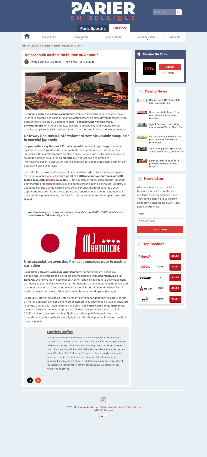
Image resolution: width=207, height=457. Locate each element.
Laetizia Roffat (60, 332)
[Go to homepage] (27, 37)
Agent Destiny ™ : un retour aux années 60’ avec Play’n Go (165, 126)
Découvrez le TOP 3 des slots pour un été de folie (164, 101)
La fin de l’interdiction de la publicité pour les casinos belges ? (164, 163)
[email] (160, 221)
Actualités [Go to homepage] (175, 36)
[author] (26, 61)
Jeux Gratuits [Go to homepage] (113, 36)
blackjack (49, 179)
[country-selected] (102, 416)
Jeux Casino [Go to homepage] (81, 36)
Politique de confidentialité (112, 407)
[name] (160, 214)
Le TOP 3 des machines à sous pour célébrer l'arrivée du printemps (165, 139)
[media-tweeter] (30, 380)
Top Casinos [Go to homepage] (49, 36)
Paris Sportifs (93, 28)
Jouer (170, 67)
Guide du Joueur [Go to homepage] (146, 36)
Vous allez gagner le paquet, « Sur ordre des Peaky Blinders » (166, 150)
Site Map (137, 407)
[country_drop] (106, 416)
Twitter (128, 407)
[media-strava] (38, 380)
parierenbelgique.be (88, 407)
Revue (168, 72)
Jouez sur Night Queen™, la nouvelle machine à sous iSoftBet (164, 115)
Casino (119, 28)
